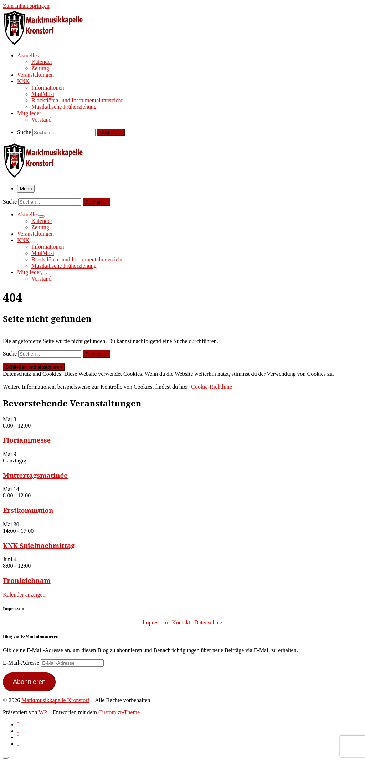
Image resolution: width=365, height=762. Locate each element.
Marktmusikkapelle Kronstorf (55, 700)
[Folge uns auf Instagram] (18, 737)
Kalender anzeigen (24, 595)
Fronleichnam (27, 580)
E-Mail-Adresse (22, 663)
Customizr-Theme (119, 712)
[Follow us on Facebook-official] (18, 731)
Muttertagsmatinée (35, 475)
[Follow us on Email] (18, 744)
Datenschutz (208, 622)
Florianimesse (27, 439)
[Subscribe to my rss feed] (18, 724)
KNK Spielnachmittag (39, 545)
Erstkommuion (28, 510)
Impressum (156, 622)
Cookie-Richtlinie (211, 387)
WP (42, 712)
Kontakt (181, 622)
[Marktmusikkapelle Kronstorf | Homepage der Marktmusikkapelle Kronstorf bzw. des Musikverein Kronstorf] (47, 43)
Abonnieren (29, 681)
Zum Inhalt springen (26, 6)
